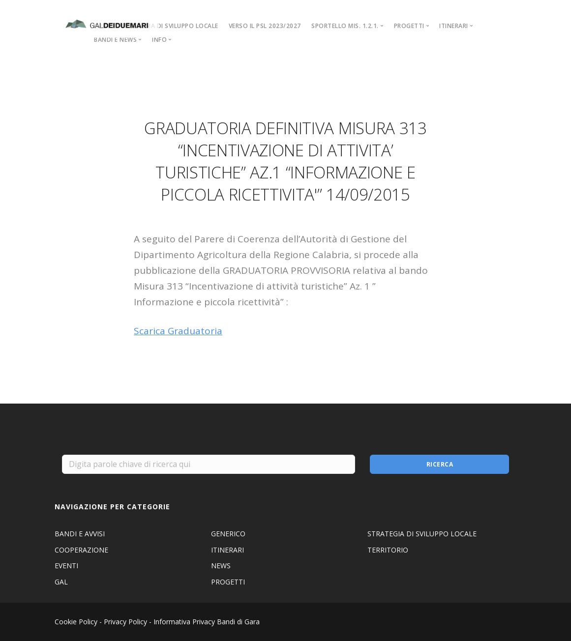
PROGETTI (228, 581)
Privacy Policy (125, 621)
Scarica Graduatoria (178, 330)
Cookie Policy (76, 621)
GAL (61, 581)
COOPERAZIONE (81, 549)
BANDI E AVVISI (80, 533)
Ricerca (439, 464)
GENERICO (228, 533)
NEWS (221, 565)
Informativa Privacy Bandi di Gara (206, 621)
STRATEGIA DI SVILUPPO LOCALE (169, 26)
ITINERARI (227, 549)
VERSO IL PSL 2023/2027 (265, 26)
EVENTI (66, 565)
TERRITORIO (387, 549)
